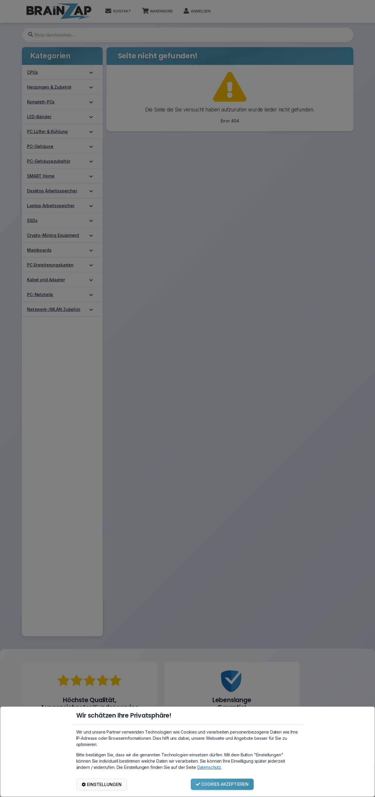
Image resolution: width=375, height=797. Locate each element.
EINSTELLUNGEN (102, 784)
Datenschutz (209, 767)
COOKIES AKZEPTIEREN (222, 784)
